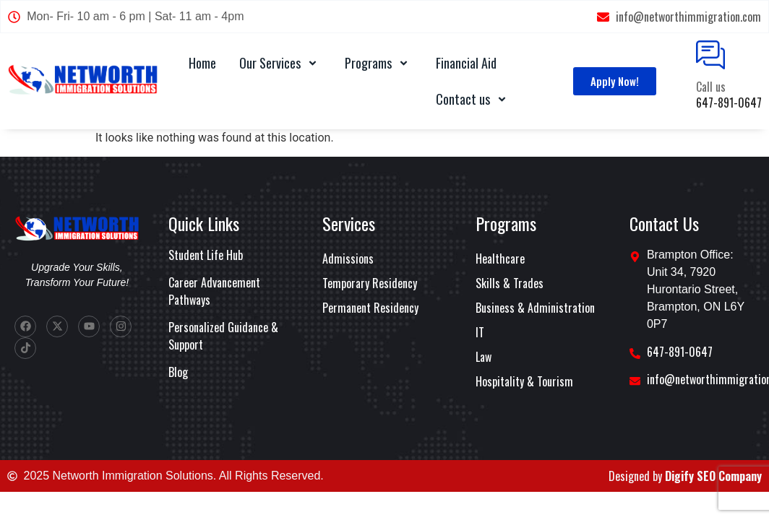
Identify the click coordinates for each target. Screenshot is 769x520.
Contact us (473, 99)
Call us (711, 86)
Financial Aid (466, 62)
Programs (379, 62)
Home (202, 62)
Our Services (280, 62)
